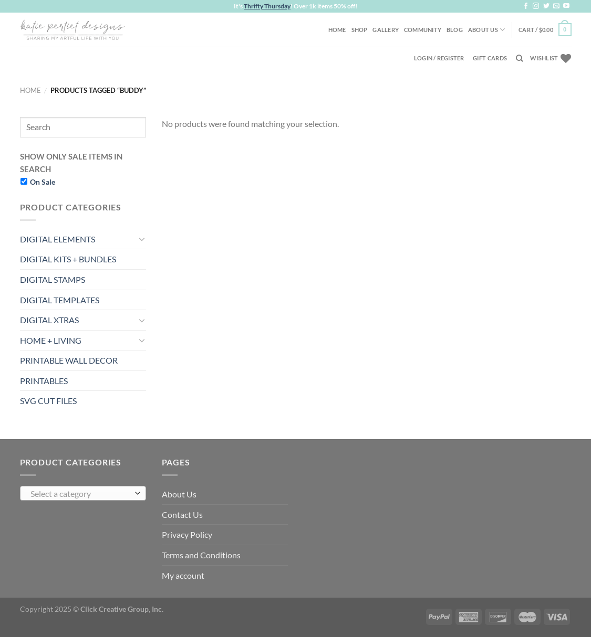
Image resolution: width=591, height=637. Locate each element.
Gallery (385, 29)
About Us (486, 30)
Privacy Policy (187, 534)
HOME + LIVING (50, 340)
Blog (455, 29)
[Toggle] (142, 238)
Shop (359, 29)
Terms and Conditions (201, 555)
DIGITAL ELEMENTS (57, 239)
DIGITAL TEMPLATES (59, 300)
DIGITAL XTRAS (49, 320)
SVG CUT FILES (48, 401)
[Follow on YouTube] (566, 6)
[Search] (519, 58)
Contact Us (182, 514)
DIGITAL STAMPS (52, 279)
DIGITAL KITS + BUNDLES (68, 259)
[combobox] (83, 493)
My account (183, 575)
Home (337, 29)
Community (422, 29)
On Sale (42, 181)
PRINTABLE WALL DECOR (69, 360)
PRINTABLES (44, 381)
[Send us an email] (556, 6)
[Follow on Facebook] (526, 6)
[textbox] (80, 493)
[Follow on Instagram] (536, 6)
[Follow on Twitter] (546, 6)
